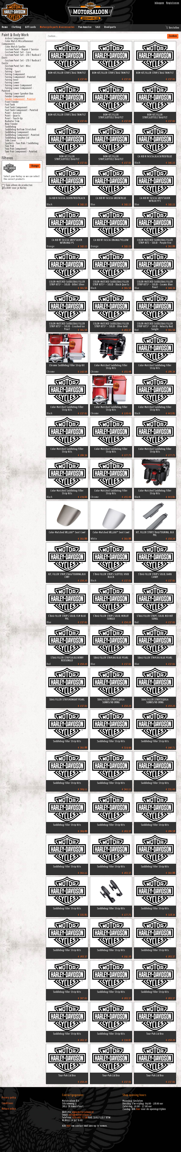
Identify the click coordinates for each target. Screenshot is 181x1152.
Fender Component (15, 96)
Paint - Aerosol (13, 113)
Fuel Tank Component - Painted (21, 110)
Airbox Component (15, 38)
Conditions (7, 1103)
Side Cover (10, 140)
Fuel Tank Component (16, 107)
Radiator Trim (12, 121)
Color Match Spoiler (15, 46)
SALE (97, 27)
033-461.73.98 (80, 1117)
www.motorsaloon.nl (83, 1112)
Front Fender (12, 102)
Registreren (172, 3)
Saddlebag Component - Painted (22, 135)
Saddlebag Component (17, 132)
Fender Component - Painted (20, 99)
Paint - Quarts (12, 115)
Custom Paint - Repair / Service (22, 49)
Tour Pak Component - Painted (21, 151)
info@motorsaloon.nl (80, 1115)
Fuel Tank (10, 104)
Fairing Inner (12, 80)
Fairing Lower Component (18, 85)
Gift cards (30, 27)
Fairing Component (15, 74)
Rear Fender (11, 124)
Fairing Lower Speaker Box (19, 93)
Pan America (84, 27)
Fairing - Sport (13, 71)
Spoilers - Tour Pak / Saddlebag (22, 143)
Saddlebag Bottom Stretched (20, 129)
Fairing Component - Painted (20, 77)
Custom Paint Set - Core (18, 52)
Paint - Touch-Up (14, 118)
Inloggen (159, 3)
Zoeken (173, 36)
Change (35, 166)
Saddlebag (10, 126)
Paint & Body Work (15, 35)
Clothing (16, 27)
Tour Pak (9, 146)
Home (5, 27)
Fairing (8, 69)
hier (69, 1126)
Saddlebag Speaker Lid (17, 138)
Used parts (110, 27)
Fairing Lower (12, 82)
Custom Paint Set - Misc (18, 66)
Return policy (9, 1109)
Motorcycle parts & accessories (57, 27)
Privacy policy (9, 1097)
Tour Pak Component (16, 149)
